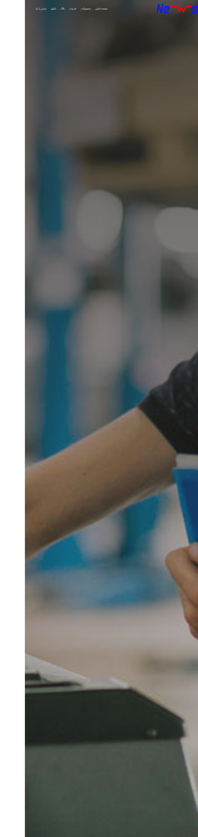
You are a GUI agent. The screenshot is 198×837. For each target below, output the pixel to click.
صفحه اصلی (76, 8)
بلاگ (38, 8)
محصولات (61, 8)
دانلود (28, 8)
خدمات (48, 8)
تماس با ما (16, 8)
